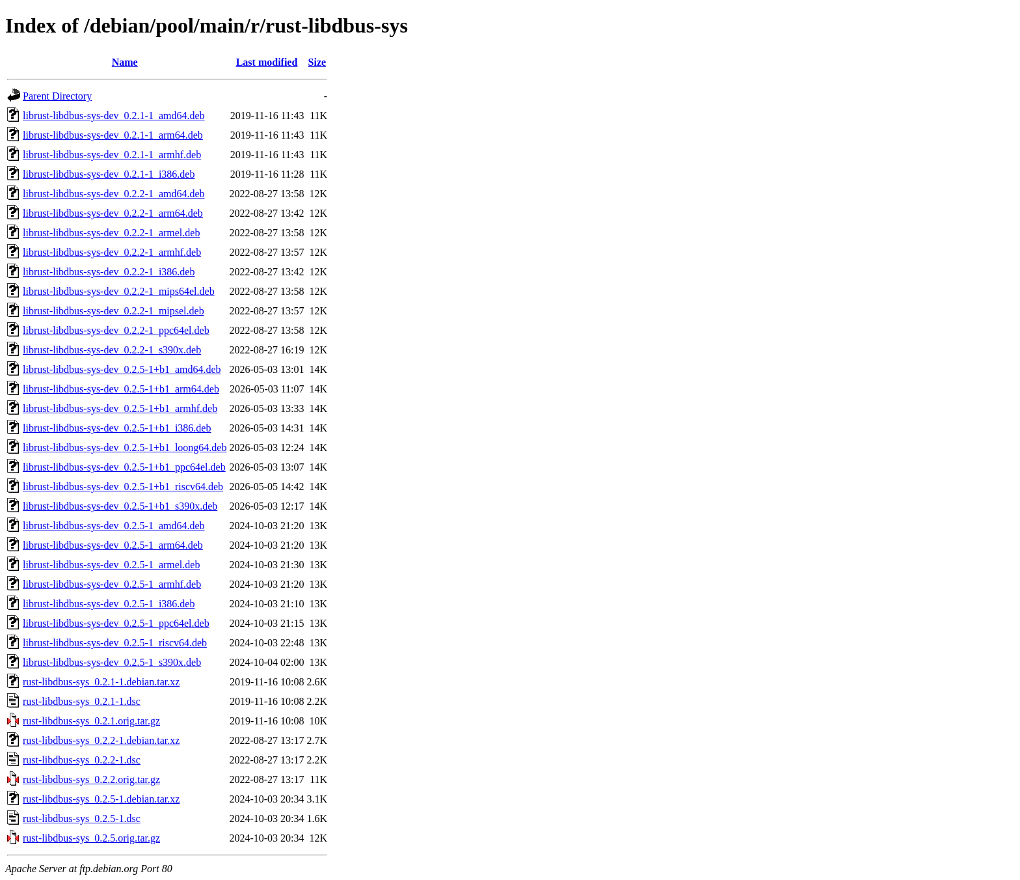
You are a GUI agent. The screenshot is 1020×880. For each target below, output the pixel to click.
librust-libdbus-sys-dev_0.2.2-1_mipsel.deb (113, 310)
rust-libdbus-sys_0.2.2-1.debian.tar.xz (101, 740)
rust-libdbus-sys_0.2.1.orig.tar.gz (91, 720)
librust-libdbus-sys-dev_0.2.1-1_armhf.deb (112, 154)
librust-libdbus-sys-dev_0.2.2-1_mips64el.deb (119, 291)
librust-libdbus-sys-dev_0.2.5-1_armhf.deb (112, 584)
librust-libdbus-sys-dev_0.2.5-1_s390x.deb (112, 662)
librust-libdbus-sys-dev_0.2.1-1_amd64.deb (114, 115)
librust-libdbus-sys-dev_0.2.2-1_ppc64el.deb (116, 330)
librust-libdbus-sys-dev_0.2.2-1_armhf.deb (112, 252)
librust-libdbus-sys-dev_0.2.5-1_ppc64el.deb (116, 623)
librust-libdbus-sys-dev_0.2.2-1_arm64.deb (113, 213)
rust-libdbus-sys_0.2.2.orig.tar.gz (91, 779)
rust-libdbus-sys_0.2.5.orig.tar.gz (91, 838)
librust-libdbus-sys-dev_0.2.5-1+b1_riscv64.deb (123, 486)
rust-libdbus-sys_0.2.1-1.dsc (82, 701)
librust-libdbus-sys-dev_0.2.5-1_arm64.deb (113, 545)
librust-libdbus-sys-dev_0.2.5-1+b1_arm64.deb (121, 388)
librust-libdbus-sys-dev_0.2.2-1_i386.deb (109, 271)
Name (125, 62)
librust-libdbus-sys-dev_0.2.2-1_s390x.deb (112, 349)
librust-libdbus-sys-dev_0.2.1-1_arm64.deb (113, 135)
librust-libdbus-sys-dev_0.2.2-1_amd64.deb (114, 193)
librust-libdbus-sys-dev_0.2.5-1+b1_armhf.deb (120, 408)
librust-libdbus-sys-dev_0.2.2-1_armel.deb (111, 232)
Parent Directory (57, 96)
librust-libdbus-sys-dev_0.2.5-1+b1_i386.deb (117, 427)
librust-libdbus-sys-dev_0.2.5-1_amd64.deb (114, 525)
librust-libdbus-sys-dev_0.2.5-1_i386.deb (109, 603)
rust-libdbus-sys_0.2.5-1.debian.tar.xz (101, 798)
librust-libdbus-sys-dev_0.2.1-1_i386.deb (109, 174)
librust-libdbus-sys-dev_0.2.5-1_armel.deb (111, 564)
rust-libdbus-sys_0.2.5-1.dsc (82, 818)
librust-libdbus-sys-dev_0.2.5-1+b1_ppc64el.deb (124, 467)
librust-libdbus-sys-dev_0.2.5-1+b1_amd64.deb (122, 369)
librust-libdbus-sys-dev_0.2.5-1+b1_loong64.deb (124, 447)
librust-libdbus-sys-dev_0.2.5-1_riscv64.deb (115, 642)
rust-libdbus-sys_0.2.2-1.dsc (82, 759)
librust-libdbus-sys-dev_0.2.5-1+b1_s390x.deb (120, 506)
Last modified (267, 62)
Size (317, 62)
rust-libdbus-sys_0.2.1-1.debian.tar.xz (101, 681)
